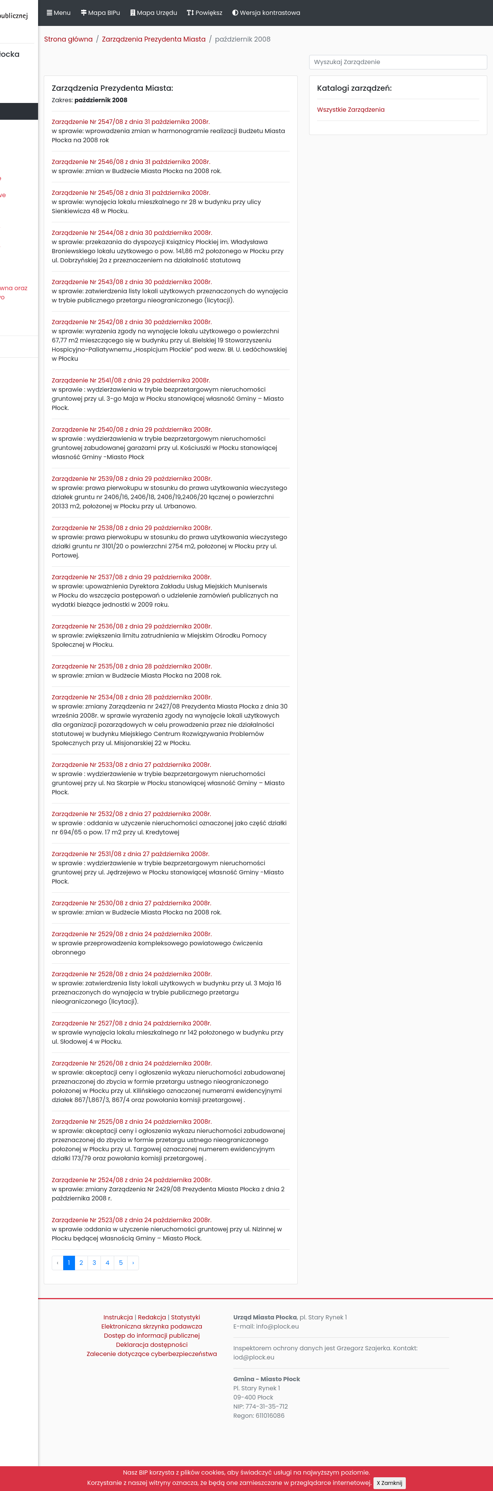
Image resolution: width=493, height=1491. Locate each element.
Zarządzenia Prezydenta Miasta (230, 39)
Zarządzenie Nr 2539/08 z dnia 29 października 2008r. (208, 497)
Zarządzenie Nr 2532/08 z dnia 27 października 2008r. (207, 859)
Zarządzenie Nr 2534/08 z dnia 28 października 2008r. (208, 733)
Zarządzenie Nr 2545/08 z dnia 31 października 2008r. (207, 192)
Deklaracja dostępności (209, 1408)
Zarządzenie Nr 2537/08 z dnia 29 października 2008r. (207, 604)
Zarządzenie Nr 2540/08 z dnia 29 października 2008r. (208, 447)
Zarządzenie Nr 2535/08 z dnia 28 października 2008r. (208, 703)
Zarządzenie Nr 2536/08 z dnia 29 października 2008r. (208, 663)
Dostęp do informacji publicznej (209, 1399)
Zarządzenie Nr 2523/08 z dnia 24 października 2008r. (208, 1284)
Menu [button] (135, 12)
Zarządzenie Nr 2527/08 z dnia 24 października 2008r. (207, 1069)
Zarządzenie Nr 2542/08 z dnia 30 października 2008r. (208, 340)
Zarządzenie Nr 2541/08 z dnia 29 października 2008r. (207, 398)
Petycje (15, 271)
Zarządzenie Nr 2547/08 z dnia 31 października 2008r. (207, 121)
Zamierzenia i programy (40, 228)
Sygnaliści (19, 323)
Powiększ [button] (280, 12)
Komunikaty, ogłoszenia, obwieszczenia (40, 250)
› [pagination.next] (209, 1326)
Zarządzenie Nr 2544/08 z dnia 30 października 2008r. (208, 232)
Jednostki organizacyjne (40, 178)
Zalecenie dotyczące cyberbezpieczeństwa (209, 1423)
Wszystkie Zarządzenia (382, 109)
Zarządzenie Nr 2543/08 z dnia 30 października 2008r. (208, 291)
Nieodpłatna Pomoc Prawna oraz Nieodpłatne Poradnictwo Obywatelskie (54, 297)
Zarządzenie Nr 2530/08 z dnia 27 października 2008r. (207, 949)
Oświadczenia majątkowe (43, 195)
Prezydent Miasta (30, 111)
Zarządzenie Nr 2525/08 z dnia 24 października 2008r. (208, 1176)
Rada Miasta (23, 94)
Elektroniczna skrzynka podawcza (208, 1390)
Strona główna (144, 39)
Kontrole (16, 211)
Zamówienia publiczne (38, 161)
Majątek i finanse (29, 144)
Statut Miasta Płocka (34, 77)
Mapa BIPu (176, 12)
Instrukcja (175, 1381)
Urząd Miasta (23, 128)
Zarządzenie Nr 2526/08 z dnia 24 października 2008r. (208, 1109)
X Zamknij (389, 1483)
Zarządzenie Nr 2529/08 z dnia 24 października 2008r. (208, 979)
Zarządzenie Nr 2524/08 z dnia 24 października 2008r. (208, 1244)
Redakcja (209, 1381)
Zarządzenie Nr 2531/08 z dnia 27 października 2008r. (207, 899)
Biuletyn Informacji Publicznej (57, 20)
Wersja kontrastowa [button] (342, 12)
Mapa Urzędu (229, 12)
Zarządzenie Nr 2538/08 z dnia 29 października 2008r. (208, 555)
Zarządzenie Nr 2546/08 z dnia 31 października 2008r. (207, 161)
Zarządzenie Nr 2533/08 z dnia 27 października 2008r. (207, 810)
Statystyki (242, 1381)
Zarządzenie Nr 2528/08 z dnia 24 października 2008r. (208, 1019)
